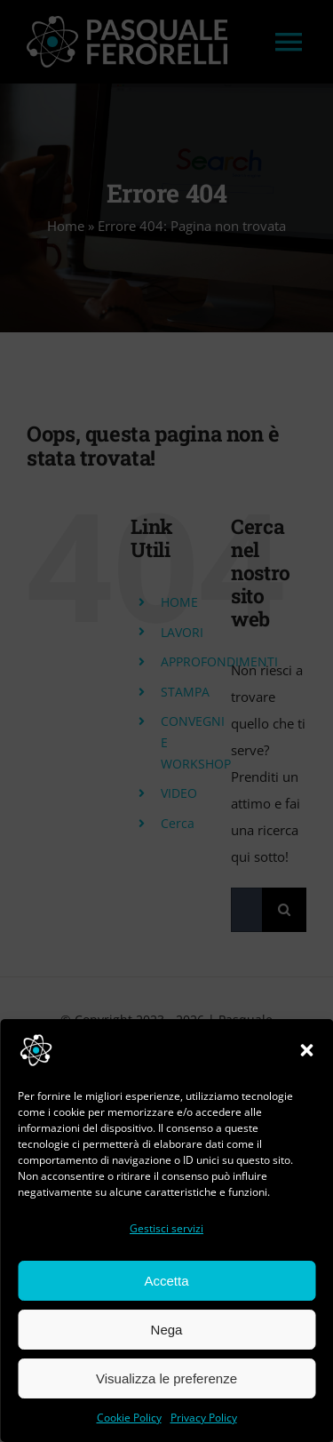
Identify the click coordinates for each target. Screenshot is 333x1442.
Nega (167, 1329)
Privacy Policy (203, 1417)
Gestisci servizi (166, 1228)
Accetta (166, 1280)
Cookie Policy (129, 1417)
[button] (306, 1050)
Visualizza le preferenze (166, 1378)
